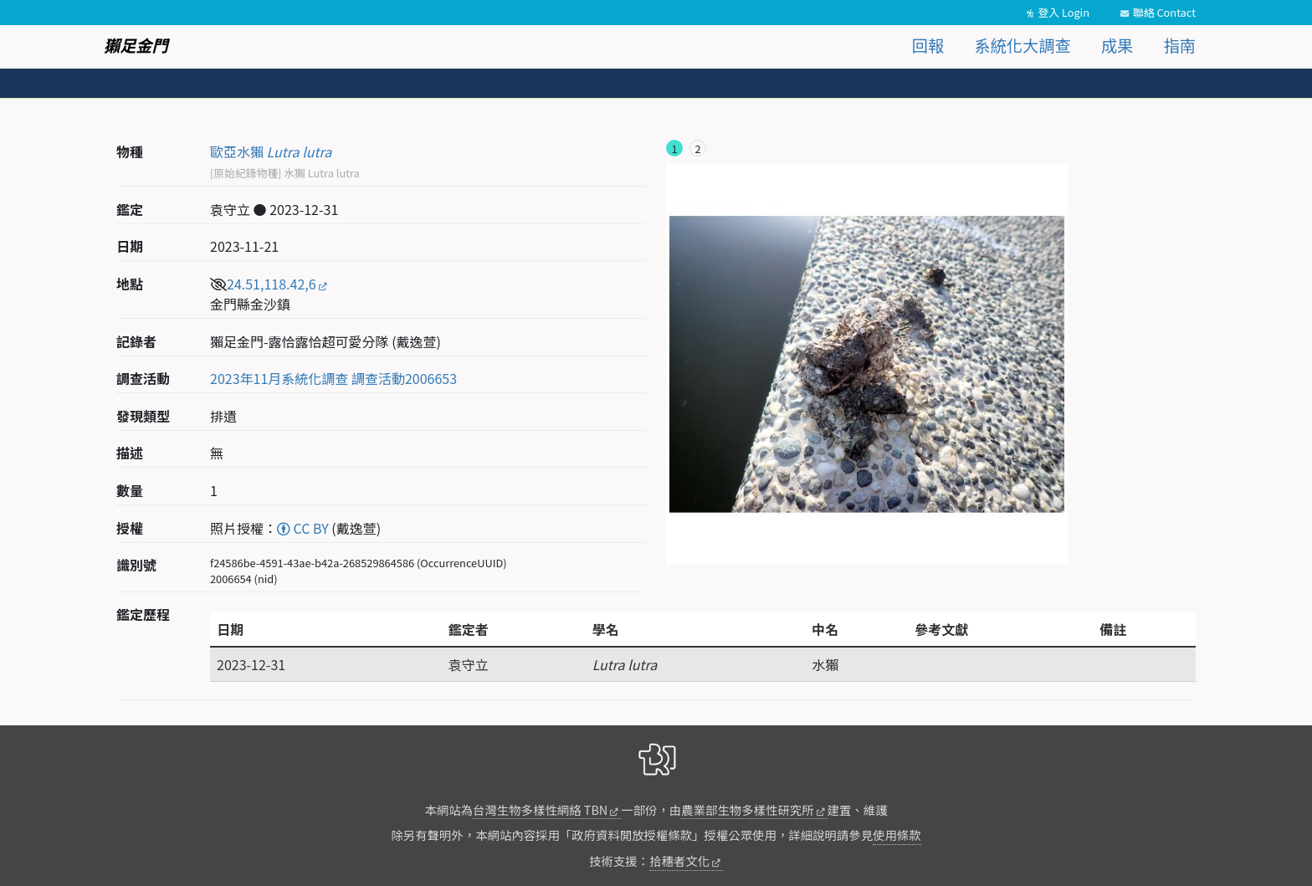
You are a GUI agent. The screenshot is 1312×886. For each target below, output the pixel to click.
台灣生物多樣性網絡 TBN (540, 809)
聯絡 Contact (1164, 12)
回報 (928, 45)
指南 (1180, 45)
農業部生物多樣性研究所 (747, 809)
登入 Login (1063, 12)
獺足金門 (136, 45)
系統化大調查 (1023, 45)
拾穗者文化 (679, 860)
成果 (1117, 45)
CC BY (303, 528)
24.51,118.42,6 (271, 284)
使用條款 (897, 834)
